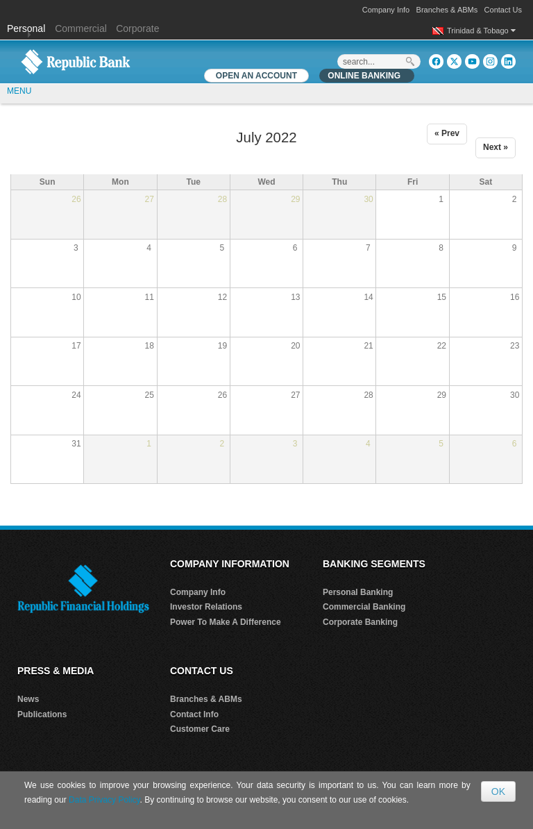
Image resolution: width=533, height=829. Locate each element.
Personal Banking (358, 592)
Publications (42, 714)
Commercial (81, 28)
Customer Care (200, 729)
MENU (19, 91)
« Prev (446, 133)
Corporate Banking (360, 622)
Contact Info (194, 714)
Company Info (385, 10)
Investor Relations (206, 607)
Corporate (137, 28)
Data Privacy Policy (104, 800)
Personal (27, 28)
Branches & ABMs (447, 10)
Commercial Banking (364, 607)
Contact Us (503, 10)
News (28, 699)
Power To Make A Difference (225, 622)
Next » (495, 147)
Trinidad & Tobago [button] (481, 30)
